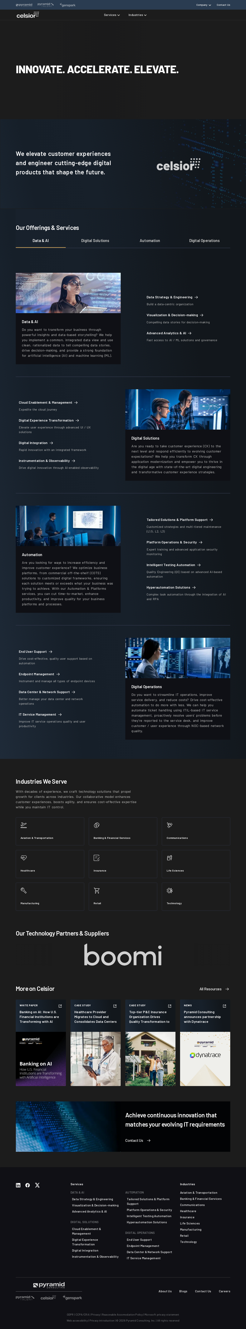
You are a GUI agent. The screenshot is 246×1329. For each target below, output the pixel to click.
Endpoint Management (143, 1245)
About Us (165, 1291)
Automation (150, 240)
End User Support (139, 1239)
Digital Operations (204, 240)
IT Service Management (144, 1258)
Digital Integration (85, 1250)
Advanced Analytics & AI (89, 1211)
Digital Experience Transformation (85, 1242)
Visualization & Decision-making (95, 1205)
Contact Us (223, 4)
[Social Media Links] (18, 1185)
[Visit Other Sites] (25, 1297)
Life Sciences (190, 1223)
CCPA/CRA (82, 1314)
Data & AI (41, 240)
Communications (192, 1205)
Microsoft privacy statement (162, 1314)
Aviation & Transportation (198, 1192)
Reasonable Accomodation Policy (122, 1314)
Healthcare (188, 1211)
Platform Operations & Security (149, 1210)
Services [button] (110, 15)
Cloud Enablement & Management (86, 1231)
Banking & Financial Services (201, 1198)
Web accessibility (77, 1320)
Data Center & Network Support (149, 1252)
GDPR (70, 1314)
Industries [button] (136, 15)
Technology (188, 1241)
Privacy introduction (102, 1320)
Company (202, 4)
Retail (184, 1235)
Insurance (187, 1217)
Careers (224, 1291)
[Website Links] (24, 4)
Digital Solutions (95, 240)
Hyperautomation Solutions (147, 1222)
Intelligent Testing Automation (149, 1216)
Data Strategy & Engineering (92, 1199)
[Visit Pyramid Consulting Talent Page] (49, 1285)
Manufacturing (190, 1229)
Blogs (183, 1291)
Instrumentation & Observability (95, 1256)
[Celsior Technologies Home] (28, 15)
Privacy (95, 1314)
